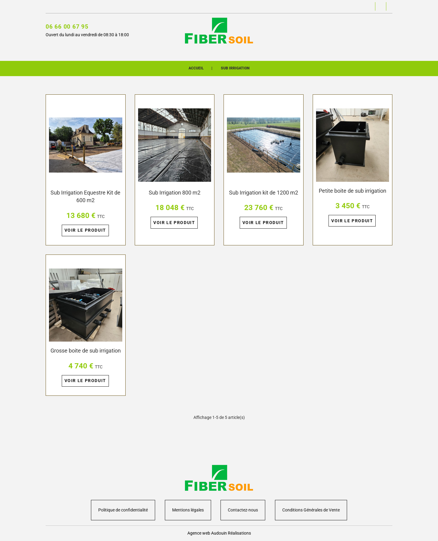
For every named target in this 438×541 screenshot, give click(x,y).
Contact (267, 52)
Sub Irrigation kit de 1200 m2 (263, 200)
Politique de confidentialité (123, 510)
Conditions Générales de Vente (311, 510)
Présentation (232, 52)
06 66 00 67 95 (67, 27)
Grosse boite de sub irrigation (85, 360)
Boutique (171, 52)
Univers (199, 52)
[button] (310, 6)
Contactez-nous (61, 6)
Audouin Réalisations (231, 533)
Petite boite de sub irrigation (352, 198)
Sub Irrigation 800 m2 (174, 200)
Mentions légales (188, 510)
